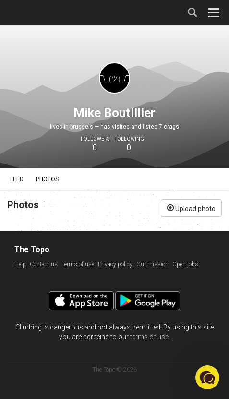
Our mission (152, 264)
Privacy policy (115, 264)
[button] (207, 377)
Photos (47, 179)
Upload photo (191, 207)
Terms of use (77, 264)
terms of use (149, 336)
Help (20, 264)
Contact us (44, 264)
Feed (17, 179)
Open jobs (185, 264)
